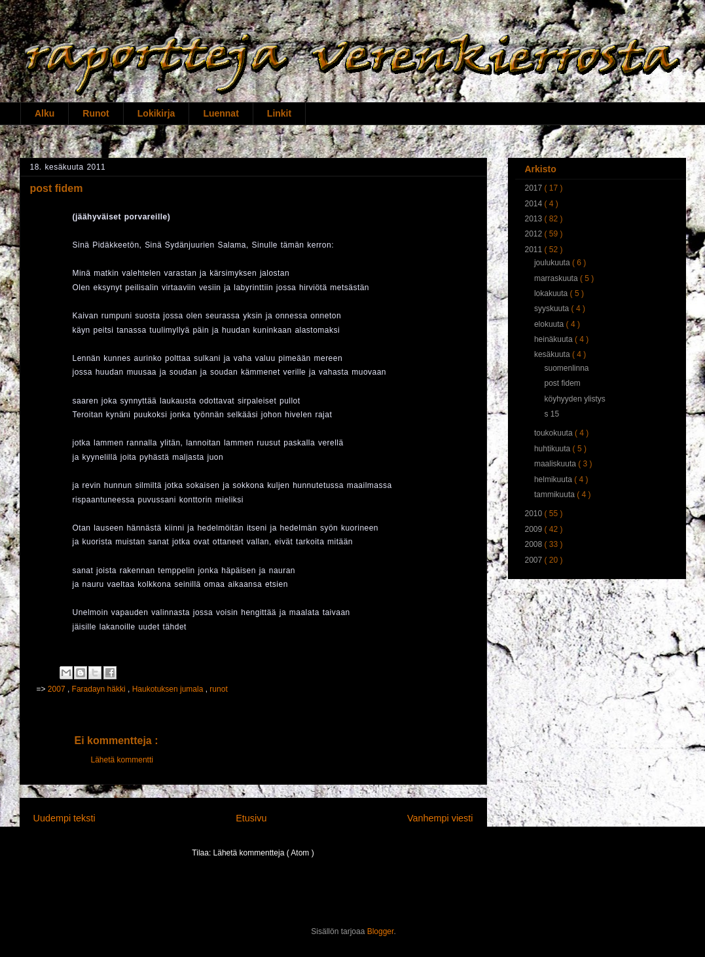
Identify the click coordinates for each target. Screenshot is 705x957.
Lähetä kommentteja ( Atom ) (263, 852)
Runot (95, 113)
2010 (535, 513)
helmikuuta (554, 479)
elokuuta (550, 324)
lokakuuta (552, 293)
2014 (535, 203)
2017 (535, 188)
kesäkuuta (553, 354)
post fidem (562, 383)
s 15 (551, 414)
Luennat (220, 113)
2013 (535, 218)
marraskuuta (557, 278)
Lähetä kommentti (122, 759)
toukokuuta (554, 433)
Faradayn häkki (100, 689)
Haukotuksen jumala (169, 689)
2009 (535, 529)
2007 (57, 689)
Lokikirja (156, 113)
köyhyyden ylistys (574, 398)
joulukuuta (553, 262)
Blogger (380, 931)
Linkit (279, 113)
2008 (535, 544)
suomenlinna (566, 368)
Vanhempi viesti (440, 818)
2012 (535, 233)
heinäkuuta (554, 339)
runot (218, 689)
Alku (44, 113)
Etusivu (251, 818)
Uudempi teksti (64, 818)
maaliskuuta (556, 463)
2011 (535, 249)
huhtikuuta (553, 448)
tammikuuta (555, 494)
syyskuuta (552, 308)
